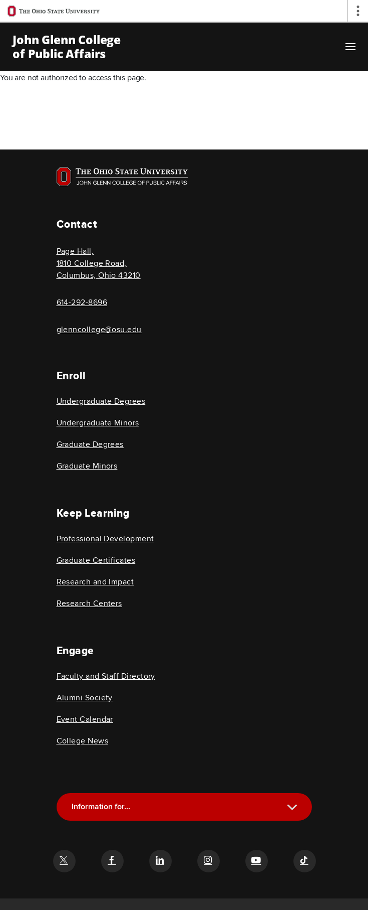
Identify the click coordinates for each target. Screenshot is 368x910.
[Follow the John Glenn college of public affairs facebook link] (112, 860)
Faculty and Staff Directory (106, 676)
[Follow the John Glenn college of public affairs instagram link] (208, 860)
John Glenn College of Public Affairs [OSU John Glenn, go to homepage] (67, 47)
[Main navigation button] (350, 46)
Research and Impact (95, 582)
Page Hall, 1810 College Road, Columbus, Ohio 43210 (99, 263)
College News (83, 741)
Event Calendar (85, 719)
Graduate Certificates (96, 560)
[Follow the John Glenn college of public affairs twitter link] (64, 860)
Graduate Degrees (90, 444)
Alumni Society (85, 698)
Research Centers (89, 603)
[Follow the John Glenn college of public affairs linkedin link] (160, 860)
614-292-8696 (82, 302)
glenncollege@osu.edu (99, 330)
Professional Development (105, 539)
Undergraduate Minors (98, 423)
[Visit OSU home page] (122, 176)
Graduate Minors (87, 466)
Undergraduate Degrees (101, 401)
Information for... (101, 807)
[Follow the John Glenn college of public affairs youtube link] (256, 860)
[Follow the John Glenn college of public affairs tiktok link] (304, 860)
